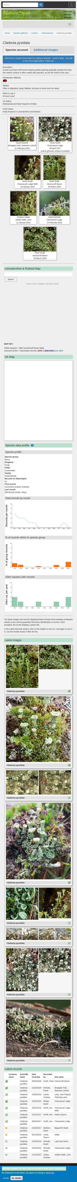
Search (11, 279)
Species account (16, 49)
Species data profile (17, 445)
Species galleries (20, 33)
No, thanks (17, 1178)
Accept (6, 1178)
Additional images (46, 49)
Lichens (34, 33)
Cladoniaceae (47, 33)
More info (50, 1173)
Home (7, 33)
